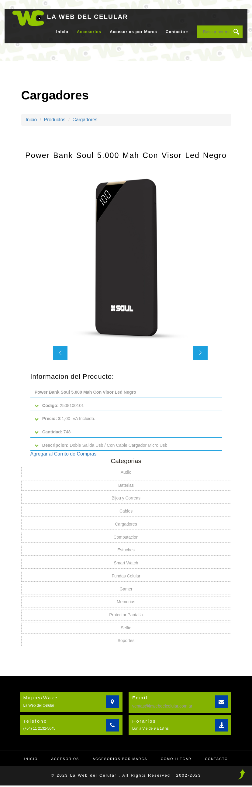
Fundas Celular (126, 577)
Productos (55, 119)
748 (53, 432)
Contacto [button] (177, 31)
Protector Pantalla (126, 616)
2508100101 (60, 405)
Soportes (125, 642)
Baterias (126, 486)
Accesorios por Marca (133, 31)
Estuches (126, 551)
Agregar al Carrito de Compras (63, 454)
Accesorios (89, 31)
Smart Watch (126, 564)
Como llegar (176, 760)
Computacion (126, 538)
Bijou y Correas (126, 499)
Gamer (126, 590)
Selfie (126, 629)
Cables (126, 512)
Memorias (126, 603)
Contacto (217, 760)
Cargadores (86, 119)
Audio (126, 473)
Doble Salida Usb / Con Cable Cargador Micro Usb (101, 445)
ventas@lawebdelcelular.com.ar (162, 707)
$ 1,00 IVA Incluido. (65, 419)
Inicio (62, 31)
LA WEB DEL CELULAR (88, 16)
